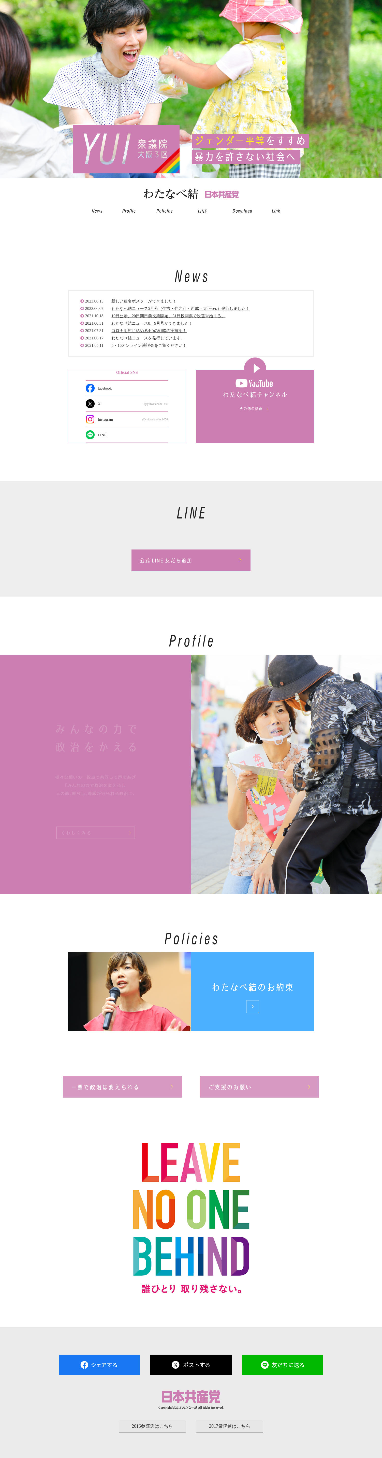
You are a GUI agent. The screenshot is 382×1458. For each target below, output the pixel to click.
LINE (102, 435)
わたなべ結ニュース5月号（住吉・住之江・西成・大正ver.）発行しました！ (180, 308)
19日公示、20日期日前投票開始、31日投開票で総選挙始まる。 (168, 316)
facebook (105, 388)
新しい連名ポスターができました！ (144, 301)
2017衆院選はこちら (229, 1426)
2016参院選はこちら (152, 1426)
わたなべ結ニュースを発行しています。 (148, 338)
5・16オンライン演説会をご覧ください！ (149, 345)
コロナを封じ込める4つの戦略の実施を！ (149, 330)
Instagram (133, 419)
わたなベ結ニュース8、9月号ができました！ (152, 323)
